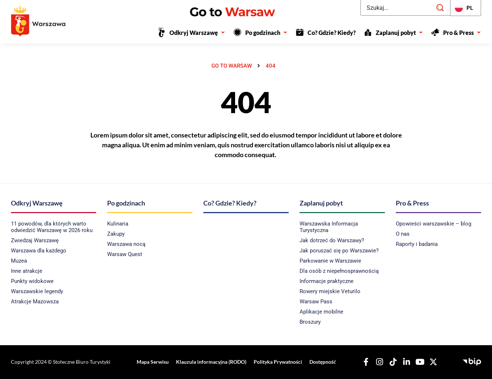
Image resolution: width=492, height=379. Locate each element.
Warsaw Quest (124, 254)
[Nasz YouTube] (419, 362)
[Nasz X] (432, 362)
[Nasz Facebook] (365, 362)
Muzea (19, 261)
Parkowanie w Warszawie (330, 261)
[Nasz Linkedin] (405, 362)
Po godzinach (266, 32)
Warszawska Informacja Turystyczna (329, 227)
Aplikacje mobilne (321, 311)
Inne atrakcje (26, 271)
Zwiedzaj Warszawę (35, 240)
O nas (403, 234)
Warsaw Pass (316, 301)
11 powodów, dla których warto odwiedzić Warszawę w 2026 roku (52, 227)
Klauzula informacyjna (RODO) (211, 362)
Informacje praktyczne (327, 281)
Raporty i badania (417, 244)
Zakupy (116, 234)
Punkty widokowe (32, 281)
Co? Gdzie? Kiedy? (332, 32)
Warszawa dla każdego (38, 250)
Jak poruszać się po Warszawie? (339, 250)
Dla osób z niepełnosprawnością (339, 271)
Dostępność (321, 362)
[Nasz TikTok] (392, 362)
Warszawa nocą (126, 244)
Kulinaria (117, 223)
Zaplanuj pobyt (399, 32)
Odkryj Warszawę (197, 32)
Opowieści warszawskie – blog (433, 223)
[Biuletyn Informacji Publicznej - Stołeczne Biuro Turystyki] (472, 361)
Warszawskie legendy (37, 291)
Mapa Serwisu (153, 362)
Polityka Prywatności (277, 362)
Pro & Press (462, 32)
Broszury (310, 322)
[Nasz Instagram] (378, 362)
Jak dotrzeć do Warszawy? (332, 240)
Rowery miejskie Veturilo (330, 291)
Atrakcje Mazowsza (35, 301)
